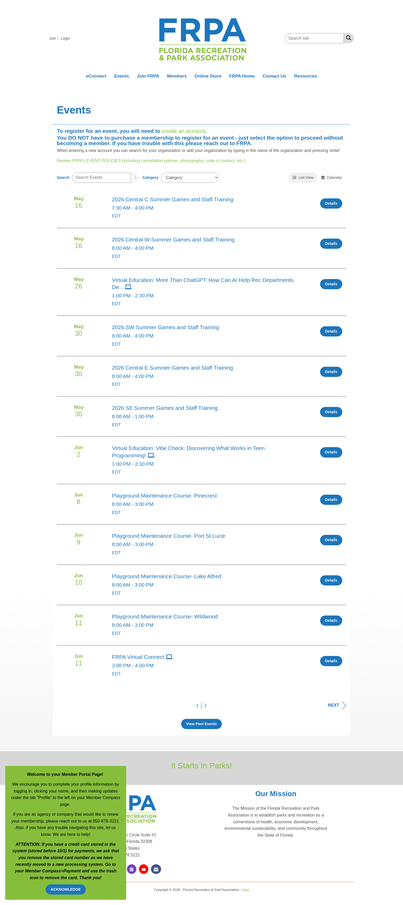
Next (337, 705)
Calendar (331, 177)
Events (121, 76)
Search (63, 177)
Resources (305, 76)
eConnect (96, 76)
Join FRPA (148, 76)
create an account (183, 131)
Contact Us (274, 76)
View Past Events (201, 724)
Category (150, 177)
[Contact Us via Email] (156, 869)
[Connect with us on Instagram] (131, 869)
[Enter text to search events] (101, 178)
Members (177, 76)
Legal (245, 890)
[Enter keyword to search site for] (314, 38)
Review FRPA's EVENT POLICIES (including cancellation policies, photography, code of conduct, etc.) (151, 160)
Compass (51, 871)
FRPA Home (242, 76)
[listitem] (54, 38)
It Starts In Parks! (201, 765)
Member (33, 871)
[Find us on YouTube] (143, 869)
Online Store (208, 76)
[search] (135, 178)
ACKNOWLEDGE (66, 889)
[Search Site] (347, 38)
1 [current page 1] (197, 705)
